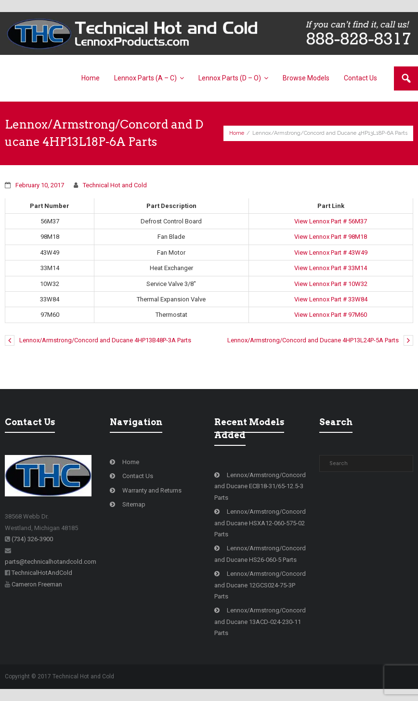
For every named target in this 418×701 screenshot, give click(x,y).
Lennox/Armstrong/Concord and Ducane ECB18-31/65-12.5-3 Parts (260, 486)
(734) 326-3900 (32, 539)
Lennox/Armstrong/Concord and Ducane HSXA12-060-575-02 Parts (260, 523)
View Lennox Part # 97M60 (330, 314)
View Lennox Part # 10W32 (330, 283)
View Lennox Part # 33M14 (330, 268)
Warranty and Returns (152, 490)
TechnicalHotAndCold (42, 572)
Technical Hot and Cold (115, 185)
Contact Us (137, 476)
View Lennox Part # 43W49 (330, 252)
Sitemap (133, 504)
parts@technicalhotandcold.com (50, 561)
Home (236, 133)
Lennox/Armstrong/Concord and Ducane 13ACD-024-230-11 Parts (260, 621)
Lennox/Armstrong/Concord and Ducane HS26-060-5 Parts (260, 554)
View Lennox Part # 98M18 (330, 236)
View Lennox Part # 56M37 (330, 221)
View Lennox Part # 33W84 (330, 299)
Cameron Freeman (37, 584)
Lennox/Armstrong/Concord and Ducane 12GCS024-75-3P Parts (260, 585)
